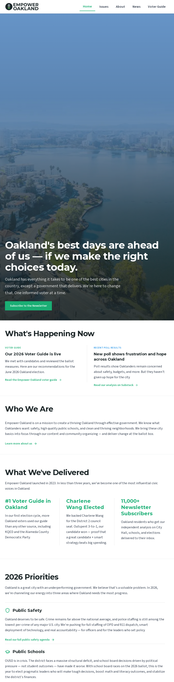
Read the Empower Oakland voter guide (33, 380)
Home (87, 6)
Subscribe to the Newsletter (28, 306)
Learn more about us (21, 444)
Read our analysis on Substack (116, 385)
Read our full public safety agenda (30, 640)
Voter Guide (157, 6)
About (120, 6)
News (136, 6)
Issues (103, 6)
